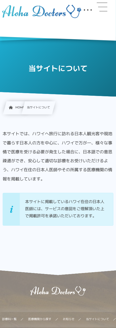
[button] (102, 7)
